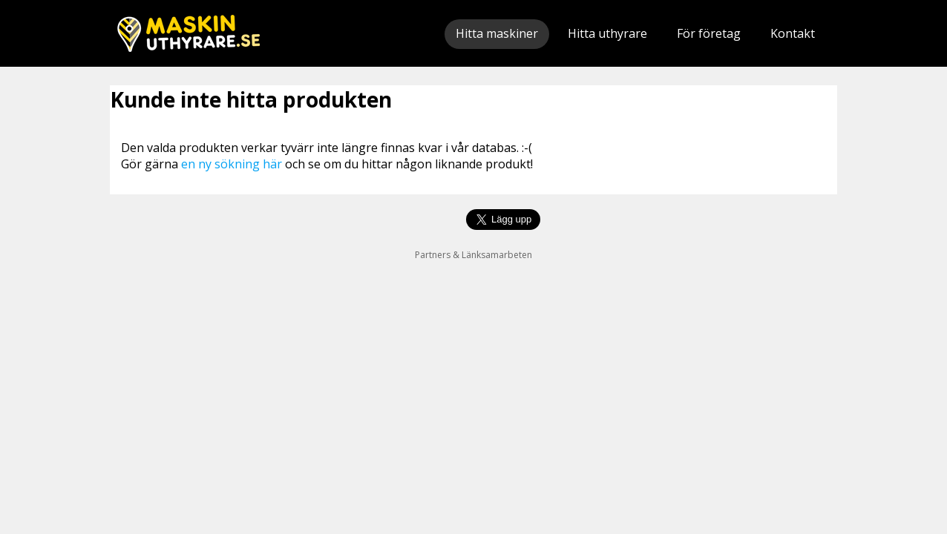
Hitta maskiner (497, 33)
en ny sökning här (231, 164)
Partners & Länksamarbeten (473, 254)
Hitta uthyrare (607, 33)
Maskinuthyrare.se (188, 33)
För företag (709, 33)
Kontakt (792, 33)
